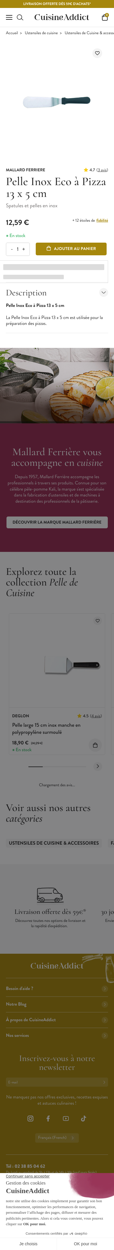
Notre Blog (57, 1004)
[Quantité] (17, 249)
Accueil (12, 33)
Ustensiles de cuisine (41, 33)
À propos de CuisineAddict (57, 1020)
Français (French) (57, 1138)
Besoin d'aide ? (57, 988)
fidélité (102, 220)
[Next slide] (97, 766)
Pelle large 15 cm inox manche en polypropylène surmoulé (46, 728)
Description (57, 292)
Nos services (57, 1035)
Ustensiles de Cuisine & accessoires (54, 843)
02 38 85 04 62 (29, 1166)
